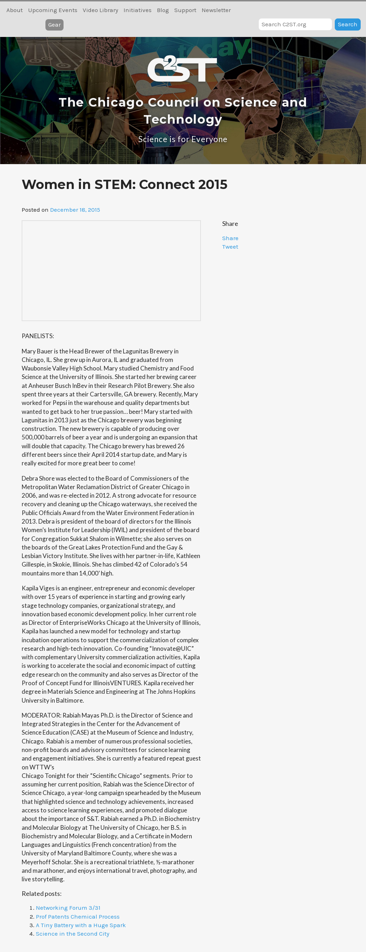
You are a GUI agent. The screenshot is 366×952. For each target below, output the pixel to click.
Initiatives (138, 9)
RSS (356, 10)
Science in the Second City (72, 933)
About (14, 9)
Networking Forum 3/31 (68, 907)
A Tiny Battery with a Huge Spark (81, 925)
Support (185, 9)
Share (230, 238)
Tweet (230, 246)
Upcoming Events (52, 9)
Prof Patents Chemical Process (78, 916)
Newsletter (216, 9)
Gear (54, 24)
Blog (163, 9)
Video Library (100, 9)
